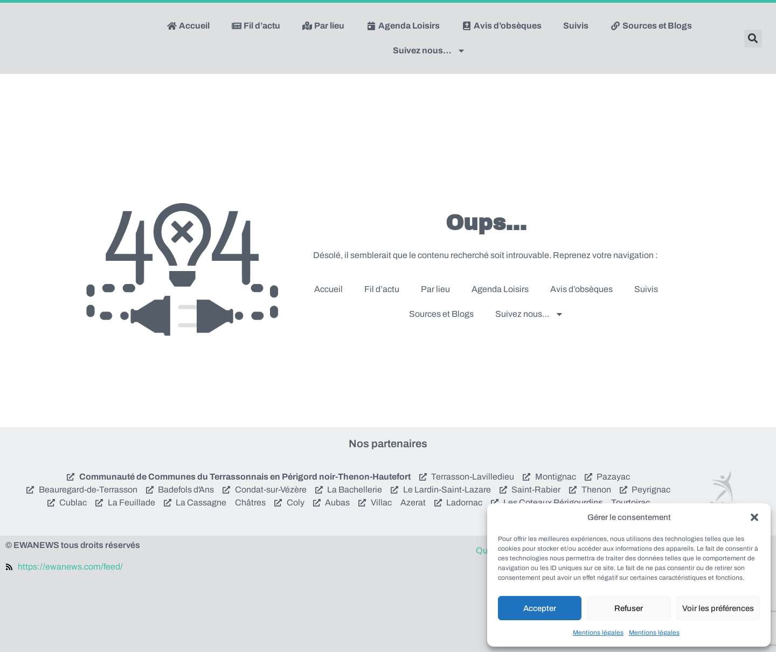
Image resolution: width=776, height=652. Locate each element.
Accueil (188, 25)
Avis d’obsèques (501, 25)
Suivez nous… (429, 50)
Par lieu (323, 25)
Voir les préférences (718, 608)
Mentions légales (598, 632)
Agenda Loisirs (403, 25)
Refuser (628, 608)
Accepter (539, 608)
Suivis (575, 25)
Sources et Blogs (651, 25)
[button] (754, 517)
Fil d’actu (255, 25)
